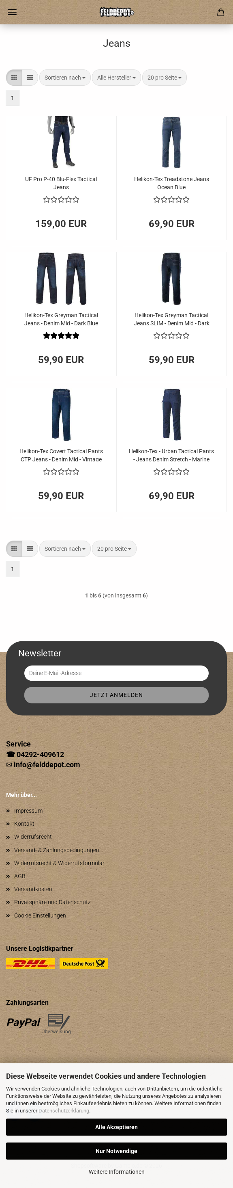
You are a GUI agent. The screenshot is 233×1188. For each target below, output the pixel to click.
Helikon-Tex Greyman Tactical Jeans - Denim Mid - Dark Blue (61, 318)
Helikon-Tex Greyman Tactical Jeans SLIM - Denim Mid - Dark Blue (171, 318)
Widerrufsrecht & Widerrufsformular (59, 863)
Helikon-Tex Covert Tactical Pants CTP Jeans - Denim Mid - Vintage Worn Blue (61, 454)
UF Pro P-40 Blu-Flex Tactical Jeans (61, 182)
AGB (20, 876)
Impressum (28, 810)
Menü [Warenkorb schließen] (12, 12)
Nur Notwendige (116, 1151)
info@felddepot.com (47, 764)
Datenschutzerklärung (63, 1111)
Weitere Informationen (117, 1172)
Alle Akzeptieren (116, 1127)
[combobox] (65, 77)
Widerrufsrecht (33, 836)
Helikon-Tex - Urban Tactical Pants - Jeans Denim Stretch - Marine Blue (171, 454)
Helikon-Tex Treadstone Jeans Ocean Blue (171, 182)
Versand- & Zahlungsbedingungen (56, 850)
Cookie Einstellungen (40, 915)
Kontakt (24, 823)
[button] (14, 77)
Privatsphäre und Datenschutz (52, 902)
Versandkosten (33, 889)
